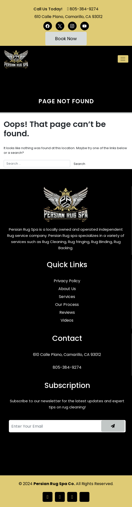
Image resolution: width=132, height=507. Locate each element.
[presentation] (39, 451)
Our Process (67, 304)
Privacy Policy (67, 281)
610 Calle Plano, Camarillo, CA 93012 (68, 16)
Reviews (67, 312)
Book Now (66, 38)
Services (67, 296)
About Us (67, 289)
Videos (67, 320)
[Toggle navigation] (123, 59)
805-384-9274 (84, 9)
